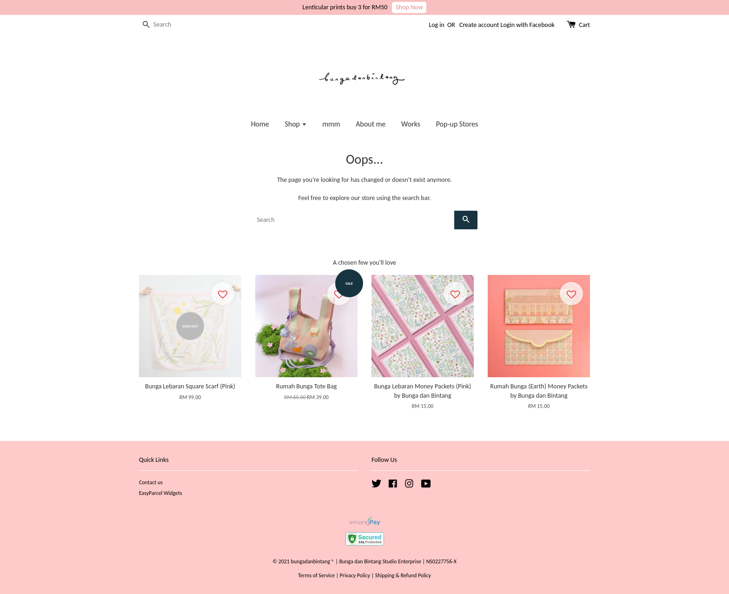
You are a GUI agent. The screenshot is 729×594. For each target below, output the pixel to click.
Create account (479, 25)
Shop (295, 124)
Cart (584, 25)
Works (410, 124)
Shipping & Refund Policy (403, 575)
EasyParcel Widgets (160, 493)
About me (370, 124)
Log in (436, 25)
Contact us (151, 482)
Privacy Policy (355, 575)
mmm (331, 124)
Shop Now (409, 7)
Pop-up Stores (457, 124)
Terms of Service (316, 575)
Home (260, 124)
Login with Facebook (528, 25)
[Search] (167, 25)
